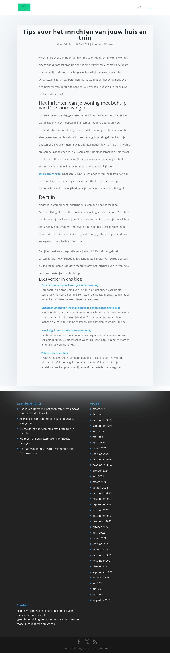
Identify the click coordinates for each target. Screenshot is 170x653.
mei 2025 (98, 437)
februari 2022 (101, 544)
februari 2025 (101, 454)
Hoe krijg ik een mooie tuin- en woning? (66, 330)
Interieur (97, 44)
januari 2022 (100, 549)
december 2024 (102, 459)
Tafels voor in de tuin (54, 353)
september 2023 (102, 504)
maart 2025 (99, 448)
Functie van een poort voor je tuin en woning (69, 285)
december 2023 (102, 493)
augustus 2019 (101, 600)
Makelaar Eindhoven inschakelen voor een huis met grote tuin (80, 307)
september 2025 (102, 425)
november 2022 (102, 521)
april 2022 (99, 532)
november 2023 (102, 498)
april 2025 (99, 442)
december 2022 (102, 515)
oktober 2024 (100, 470)
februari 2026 (101, 414)
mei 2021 (98, 594)
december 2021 (102, 555)
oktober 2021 (100, 566)
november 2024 (102, 465)
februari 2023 (101, 510)
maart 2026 (99, 409)
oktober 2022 (100, 527)
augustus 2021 (101, 577)
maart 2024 (99, 482)
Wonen (108, 44)
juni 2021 (98, 589)
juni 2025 (98, 431)
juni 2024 (98, 476)
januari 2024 (100, 487)
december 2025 (102, 420)
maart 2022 (99, 538)
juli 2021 (98, 583)
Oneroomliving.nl (50, 174)
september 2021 (102, 572)
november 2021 (102, 560)
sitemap (103, 648)
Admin (68, 44)
